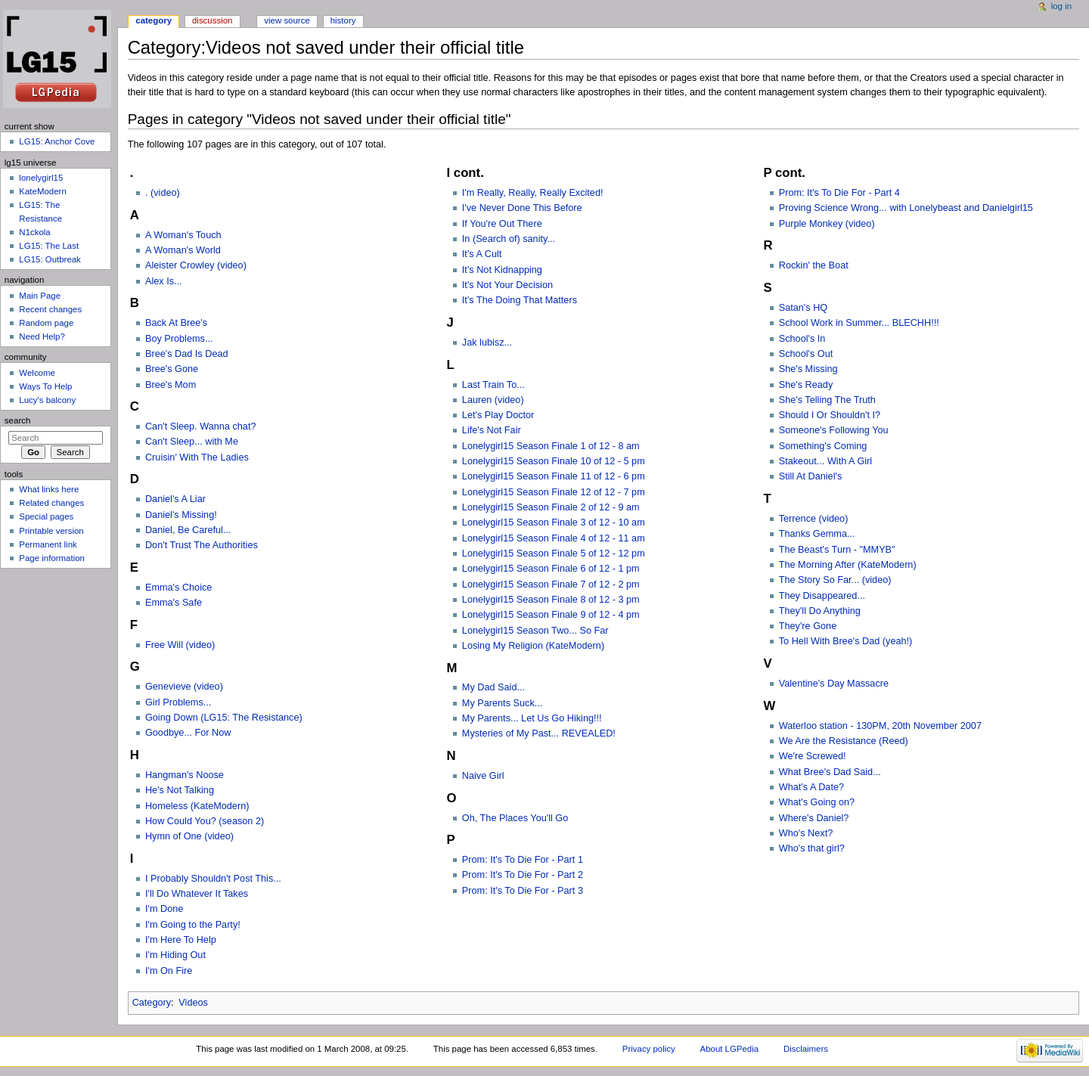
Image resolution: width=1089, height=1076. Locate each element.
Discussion (212, 20)
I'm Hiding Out (175, 955)
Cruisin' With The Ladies (197, 457)
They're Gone (807, 626)
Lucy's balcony (47, 400)
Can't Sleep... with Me (191, 441)
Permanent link (47, 544)
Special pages (46, 516)
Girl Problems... (178, 702)
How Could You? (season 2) (204, 821)
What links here (49, 489)
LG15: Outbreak (50, 259)
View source (286, 20)
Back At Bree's (176, 323)
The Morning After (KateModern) (848, 565)
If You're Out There (502, 224)
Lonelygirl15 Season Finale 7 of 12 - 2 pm (551, 584)
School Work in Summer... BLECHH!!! (859, 323)
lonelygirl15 (41, 177)
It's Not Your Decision (507, 285)
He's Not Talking (179, 790)
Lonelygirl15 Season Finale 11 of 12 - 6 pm (553, 476)
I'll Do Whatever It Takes (196, 893)
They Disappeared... (822, 596)
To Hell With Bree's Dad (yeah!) (846, 641)
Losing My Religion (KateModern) (533, 645)
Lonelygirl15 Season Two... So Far (535, 630)
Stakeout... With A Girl (825, 461)
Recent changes (50, 309)
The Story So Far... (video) (835, 580)
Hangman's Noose (184, 775)
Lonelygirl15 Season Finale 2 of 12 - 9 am (551, 507)
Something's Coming (823, 446)
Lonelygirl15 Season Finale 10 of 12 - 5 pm (553, 461)
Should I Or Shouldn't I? (829, 415)
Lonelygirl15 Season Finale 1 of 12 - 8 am (551, 446)
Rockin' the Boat (814, 265)
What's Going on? (817, 802)
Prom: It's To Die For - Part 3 (522, 890)
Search (18, 420)
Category (151, 1002)
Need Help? (42, 336)
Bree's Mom (170, 385)
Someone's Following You (834, 430)
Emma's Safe (173, 602)
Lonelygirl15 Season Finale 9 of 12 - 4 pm (551, 614)
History (343, 20)
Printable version (51, 530)
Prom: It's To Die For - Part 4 (839, 193)
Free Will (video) (180, 645)
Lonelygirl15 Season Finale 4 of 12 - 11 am (553, 538)
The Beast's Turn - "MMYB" (837, 549)
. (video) (162, 193)
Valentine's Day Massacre (834, 683)
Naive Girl (483, 776)
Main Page (39, 295)
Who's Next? (806, 833)
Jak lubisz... (487, 342)
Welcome (37, 372)
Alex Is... (163, 281)
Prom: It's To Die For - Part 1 (522, 859)
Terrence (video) (814, 518)
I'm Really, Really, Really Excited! (532, 193)
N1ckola (34, 232)
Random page (46, 322)
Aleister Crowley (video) (196, 265)
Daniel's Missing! (181, 515)
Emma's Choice (178, 587)
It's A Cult (482, 254)
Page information (52, 558)
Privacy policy (648, 1048)
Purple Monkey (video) (827, 224)
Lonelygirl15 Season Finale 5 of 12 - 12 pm (553, 553)
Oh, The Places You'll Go (515, 818)
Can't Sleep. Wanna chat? (200, 426)
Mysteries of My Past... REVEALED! (539, 733)
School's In (802, 338)
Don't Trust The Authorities (201, 545)
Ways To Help (45, 386)
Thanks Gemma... (817, 534)
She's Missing (808, 369)
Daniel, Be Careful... (188, 530)
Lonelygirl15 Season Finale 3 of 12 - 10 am (553, 522)
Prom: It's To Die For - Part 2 (522, 875)
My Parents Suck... (502, 703)
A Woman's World (183, 250)
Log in (1061, 6)
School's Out (806, 354)
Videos (193, 1002)
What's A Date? (811, 787)
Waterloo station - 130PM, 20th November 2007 (880, 726)
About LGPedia (729, 1048)
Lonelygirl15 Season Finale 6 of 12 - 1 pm (551, 568)
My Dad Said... (493, 687)
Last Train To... (493, 385)
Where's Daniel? (814, 818)
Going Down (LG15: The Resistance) (223, 717)
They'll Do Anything (820, 611)
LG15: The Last (49, 245)
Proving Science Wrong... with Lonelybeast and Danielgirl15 (906, 208)
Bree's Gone (171, 369)
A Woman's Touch (183, 235)
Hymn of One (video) (189, 836)
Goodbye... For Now (188, 732)
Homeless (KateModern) (197, 806)
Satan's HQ (803, 307)
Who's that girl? (812, 848)
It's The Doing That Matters (519, 300)
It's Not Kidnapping (502, 270)
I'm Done (164, 909)
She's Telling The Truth (827, 400)
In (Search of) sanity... (508, 239)
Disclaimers (805, 1048)
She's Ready (806, 385)
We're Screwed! (812, 756)
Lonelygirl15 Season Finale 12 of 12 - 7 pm (553, 492)
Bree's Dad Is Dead (186, 354)
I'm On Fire (168, 971)
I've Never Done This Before (522, 208)
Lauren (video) (493, 400)
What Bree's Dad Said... (830, 772)
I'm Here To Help (180, 940)
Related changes (51, 502)
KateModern (42, 191)
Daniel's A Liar (175, 499)
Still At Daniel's (810, 476)
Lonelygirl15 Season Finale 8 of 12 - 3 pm (551, 599)
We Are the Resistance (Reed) (843, 741)
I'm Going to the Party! (192, 924)
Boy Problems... (179, 338)
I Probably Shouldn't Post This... (213, 878)
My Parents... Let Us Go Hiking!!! (532, 718)
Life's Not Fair (491, 430)
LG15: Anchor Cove (57, 141)
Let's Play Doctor (498, 415)
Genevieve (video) (184, 686)
